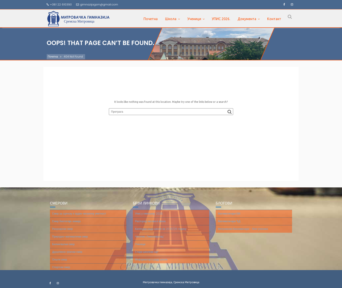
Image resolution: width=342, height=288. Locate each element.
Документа (247, 19)
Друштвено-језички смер (67, 254)
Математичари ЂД (229, 224)
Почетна (151, 19)
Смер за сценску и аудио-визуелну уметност (79, 216)
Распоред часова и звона (150, 224)
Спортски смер (61, 270)
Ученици (194, 19)
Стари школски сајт (146, 254)
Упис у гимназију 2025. (149, 216)
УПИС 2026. (221, 19)
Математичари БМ (229, 216)
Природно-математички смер (70, 239)
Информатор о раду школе (151, 262)
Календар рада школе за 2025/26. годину (160, 231)
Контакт (274, 19)
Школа (170, 19)
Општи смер (59, 262)
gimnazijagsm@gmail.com (97, 4)
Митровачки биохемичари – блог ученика (243, 231)
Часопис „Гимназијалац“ (149, 239)
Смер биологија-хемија (66, 224)
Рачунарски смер (62, 231)
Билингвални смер (63, 247)
